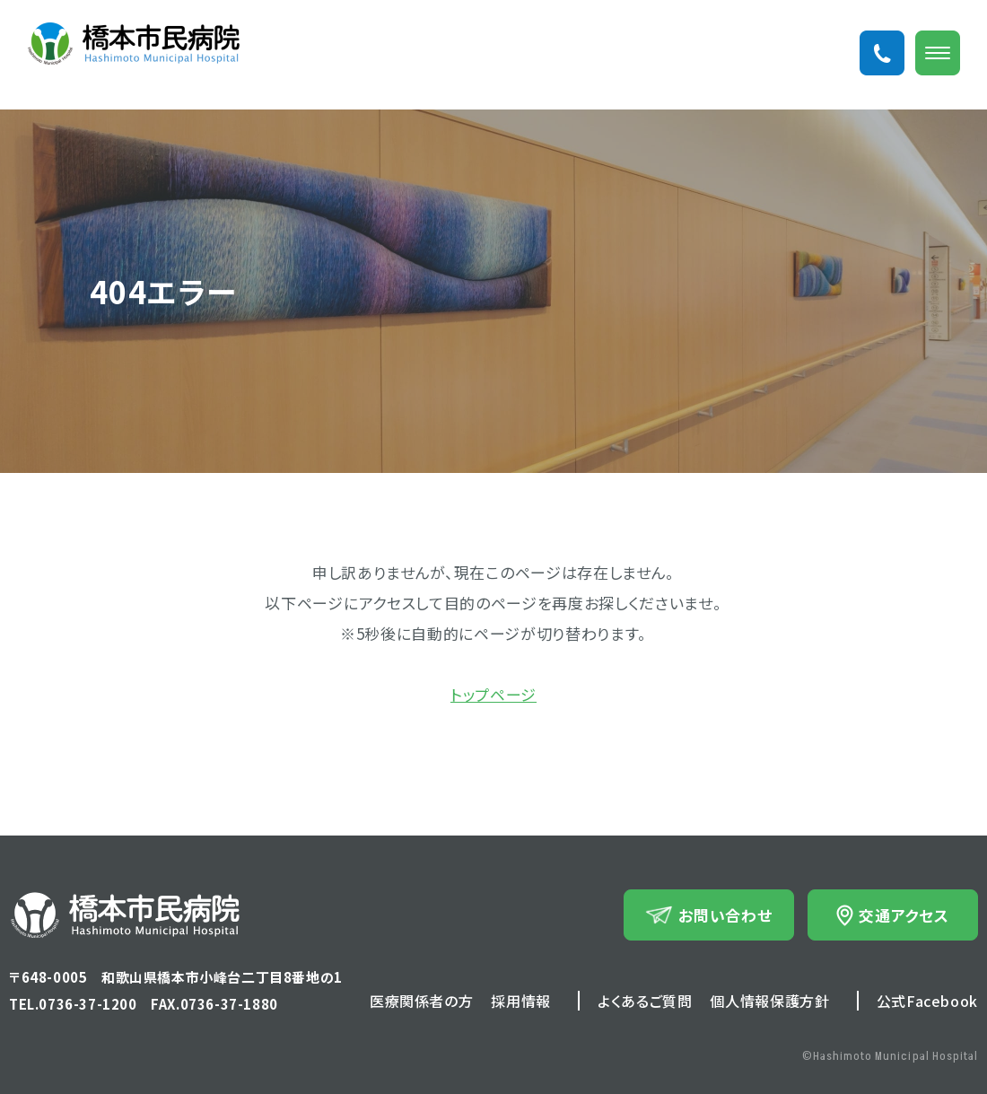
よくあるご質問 (645, 1001)
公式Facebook (927, 1001)
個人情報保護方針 (769, 1001)
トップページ (493, 694)
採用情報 (521, 1001)
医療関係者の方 (421, 1001)
